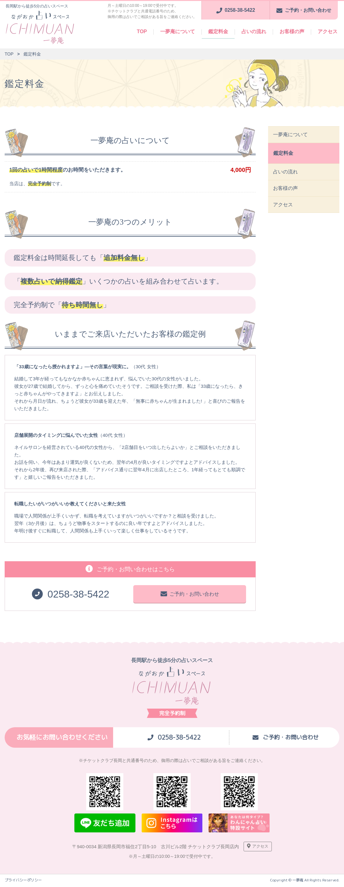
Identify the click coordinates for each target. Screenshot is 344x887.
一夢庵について (177, 31)
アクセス (327, 31)
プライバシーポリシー (23, 881)
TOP (142, 31)
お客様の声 (292, 31)
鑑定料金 (218, 31)
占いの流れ (253, 31)
